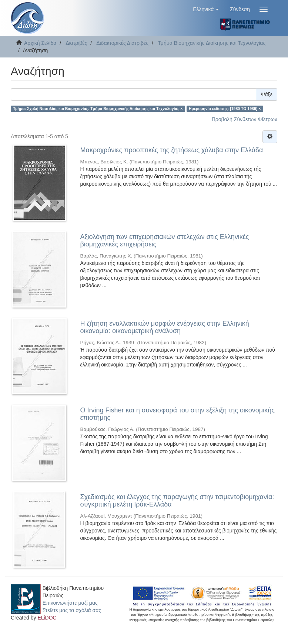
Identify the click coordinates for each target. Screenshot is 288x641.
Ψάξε (266, 94)
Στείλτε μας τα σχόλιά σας (72, 610)
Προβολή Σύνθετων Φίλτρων (244, 119)
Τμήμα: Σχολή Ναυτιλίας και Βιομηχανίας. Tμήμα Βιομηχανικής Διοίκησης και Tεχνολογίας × (97, 108)
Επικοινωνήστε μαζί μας (70, 603)
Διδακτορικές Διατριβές (122, 43)
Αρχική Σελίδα (40, 43)
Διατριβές (76, 43)
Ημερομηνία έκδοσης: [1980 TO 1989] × (225, 108)
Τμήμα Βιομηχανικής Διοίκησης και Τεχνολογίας (211, 43)
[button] (205, 9)
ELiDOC (46, 618)
